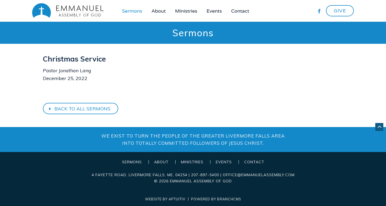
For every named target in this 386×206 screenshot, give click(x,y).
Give (340, 11)
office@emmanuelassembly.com (259, 174)
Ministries (186, 11)
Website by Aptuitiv (165, 199)
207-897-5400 (205, 174)
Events (214, 11)
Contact (240, 11)
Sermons (132, 11)
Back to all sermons (78, 109)
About (158, 11)
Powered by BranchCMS (216, 199)
